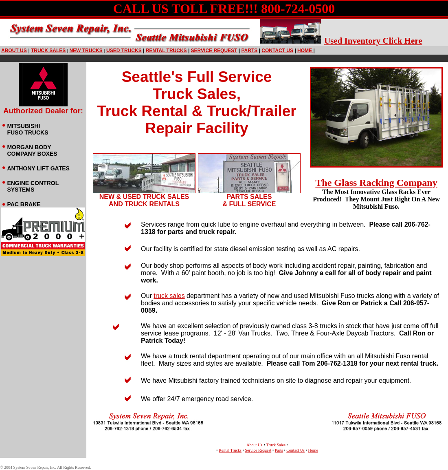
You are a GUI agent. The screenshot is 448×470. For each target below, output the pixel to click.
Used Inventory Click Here (373, 41)
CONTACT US (277, 50)
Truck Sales (275, 445)
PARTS (249, 50)
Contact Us (295, 450)
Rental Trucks (230, 450)
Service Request (258, 450)
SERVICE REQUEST (214, 50)
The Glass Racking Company (376, 182)
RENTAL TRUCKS (166, 50)
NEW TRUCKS (85, 50)
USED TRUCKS (124, 50)
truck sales (48, 50)
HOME (306, 50)
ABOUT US (14, 50)
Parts (279, 450)
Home (313, 450)
